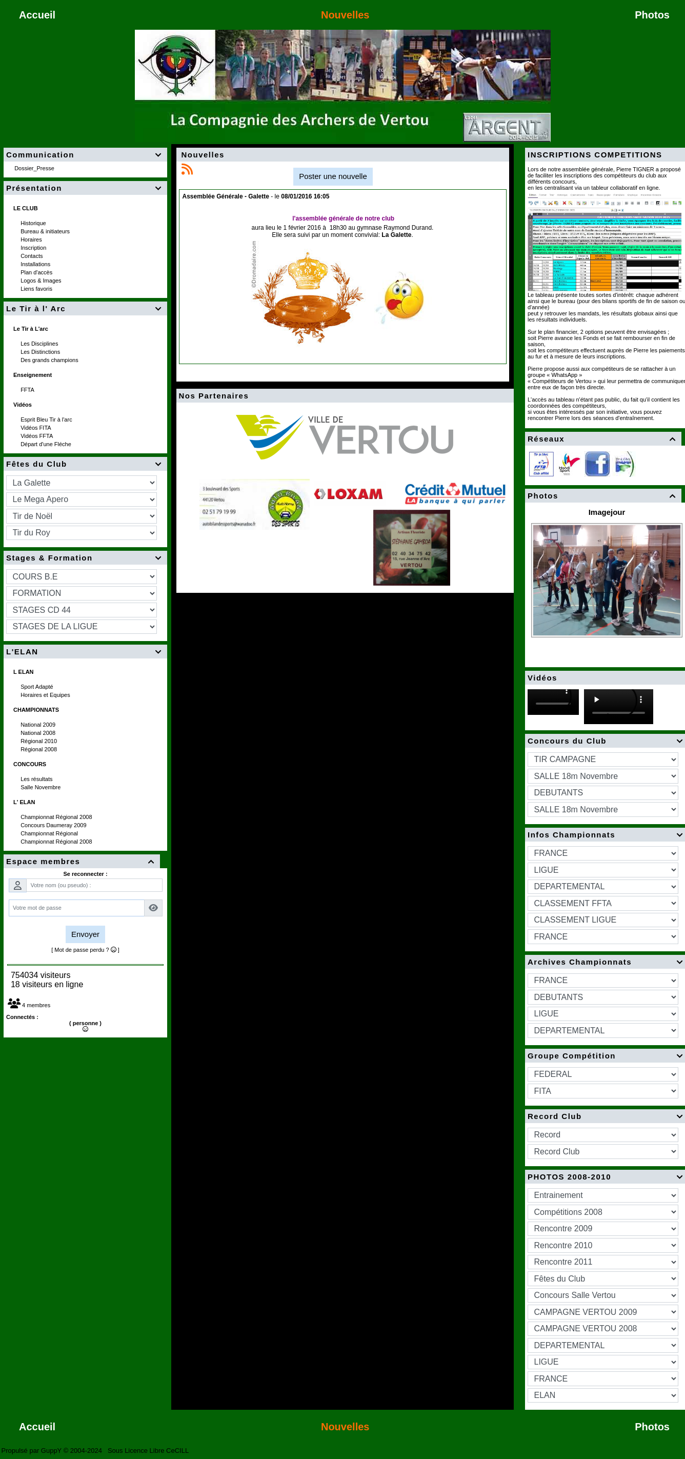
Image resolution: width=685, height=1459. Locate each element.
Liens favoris (37, 289)
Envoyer (85, 934)
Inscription (34, 248)
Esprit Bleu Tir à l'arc (47, 419)
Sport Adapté (38, 687)
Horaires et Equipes (46, 695)
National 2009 (39, 725)
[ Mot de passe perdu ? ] (85, 950)
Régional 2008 (39, 749)
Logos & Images (42, 280)
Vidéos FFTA (37, 436)
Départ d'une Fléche (47, 444)
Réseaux (603, 438)
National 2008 (39, 733)
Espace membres (81, 861)
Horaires (32, 239)
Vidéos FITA (36, 428)
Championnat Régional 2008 (57, 817)
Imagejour (607, 512)
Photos (603, 495)
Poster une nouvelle (333, 176)
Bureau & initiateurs (46, 231)
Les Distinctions (41, 352)
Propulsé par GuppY (33, 1450)
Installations (36, 264)
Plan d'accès (37, 272)
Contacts (32, 256)
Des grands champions (50, 360)
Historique (34, 223)
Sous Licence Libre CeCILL (149, 1450)
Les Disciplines (40, 344)
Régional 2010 (39, 741)
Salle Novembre (41, 787)
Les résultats (37, 779)
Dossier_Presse (35, 168)
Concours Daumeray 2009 (54, 825)
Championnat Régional (50, 833)
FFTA (28, 390)
